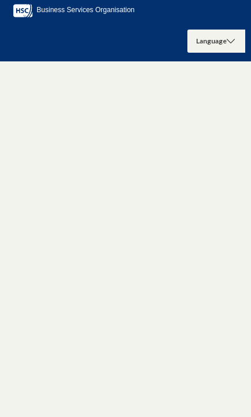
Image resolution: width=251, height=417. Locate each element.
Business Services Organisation (73, 10)
